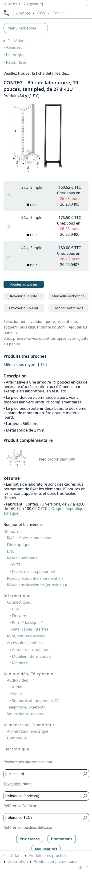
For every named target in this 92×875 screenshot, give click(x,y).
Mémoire (20, 662)
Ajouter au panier (23, 284)
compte (23, 13)
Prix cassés (30, 839)
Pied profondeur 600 (57, 459)
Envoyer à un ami (23, 308)
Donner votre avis (68, 308)
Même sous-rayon (19, 364)
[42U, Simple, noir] (8, 256)
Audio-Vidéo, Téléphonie (28, 673)
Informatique (17, 595)
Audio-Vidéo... (19, 680)
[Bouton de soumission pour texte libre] (85, 774)
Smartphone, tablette (25, 713)
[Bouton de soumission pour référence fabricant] (85, 796)
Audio (17, 687)
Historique (15, 54)
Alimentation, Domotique (29, 724)
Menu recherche (22, 28)
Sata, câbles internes (30, 629)
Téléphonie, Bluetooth (26, 707)
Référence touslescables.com (29, 827)
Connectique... (19, 602)
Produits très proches (47, 855)
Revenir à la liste (23, 296)
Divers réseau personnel (33, 571)
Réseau (13, 531)
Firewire (19, 615)
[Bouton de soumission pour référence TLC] (85, 817)
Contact (58, 13)
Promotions (61, 839)
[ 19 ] (42, 364)
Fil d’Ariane (17, 40)
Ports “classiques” (27, 622)
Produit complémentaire (55, 861)
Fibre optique (18, 544)
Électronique (16, 749)
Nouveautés (46, 849)
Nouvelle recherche (68, 296)
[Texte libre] (43, 774)
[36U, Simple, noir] (8, 226)
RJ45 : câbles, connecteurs (29, 537)
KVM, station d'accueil (26, 636)
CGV (41, 13)
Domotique (17, 738)
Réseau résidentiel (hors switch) (35, 578)
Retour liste (16, 62)
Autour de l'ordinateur (31, 649)
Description (18, 861)
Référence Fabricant (21, 805)
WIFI (16, 564)
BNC (11, 551)
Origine (57, 508)
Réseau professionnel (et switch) (37, 584)
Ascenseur (15, 47)
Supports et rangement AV (35, 700)
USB (15, 609)
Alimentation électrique (27, 731)
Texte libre (13, 783)
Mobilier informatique (31, 656)
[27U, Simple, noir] (8, 195)
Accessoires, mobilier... (26, 642)
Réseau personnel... (24, 558)
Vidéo (17, 693)
